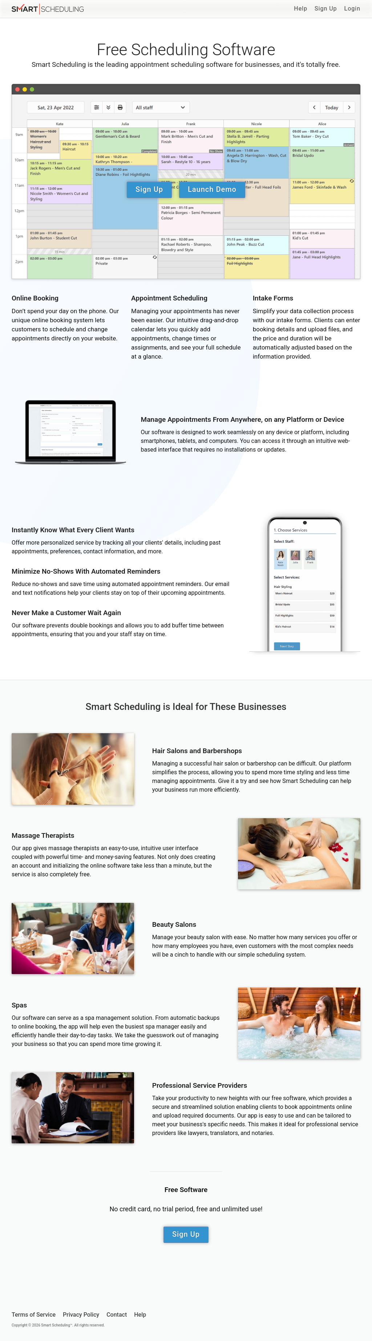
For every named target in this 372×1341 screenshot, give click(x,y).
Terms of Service (34, 1314)
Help (300, 8)
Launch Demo (212, 189)
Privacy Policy (81, 1314)
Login (352, 8)
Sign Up (326, 8)
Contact (116, 1314)
